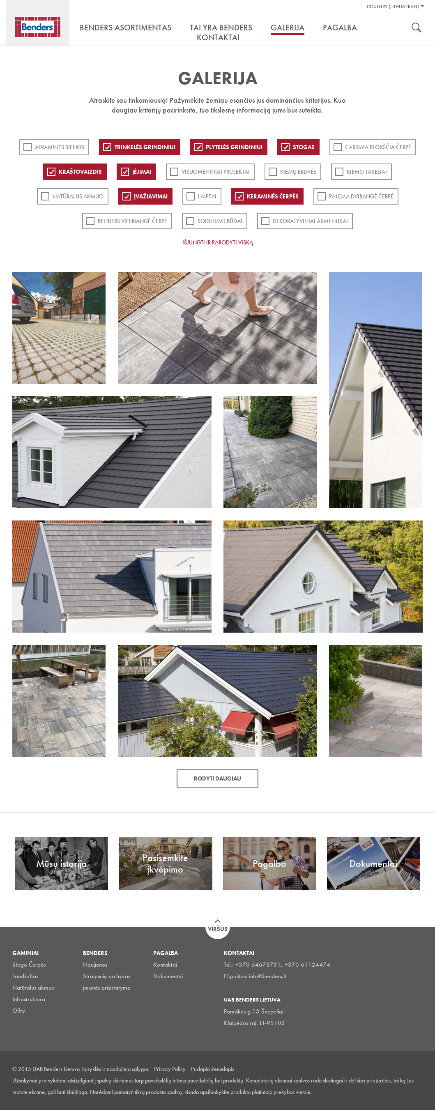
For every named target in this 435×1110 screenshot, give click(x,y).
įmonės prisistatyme (106, 987)
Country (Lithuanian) (393, 6)
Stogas (304, 147)
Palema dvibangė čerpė (361, 196)
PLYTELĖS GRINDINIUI (234, 147)
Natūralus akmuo (78, 196)
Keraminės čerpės (273, 196)
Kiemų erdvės (298, 171)
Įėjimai (141, 171)
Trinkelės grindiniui (145, 147)
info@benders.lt (267, 976)
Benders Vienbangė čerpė (132, 221)
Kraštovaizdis (80, 171)
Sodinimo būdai (220, 221)
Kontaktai (165, 964)
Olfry (18, 1010)
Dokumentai (168, 976)
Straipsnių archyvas (106, 976)
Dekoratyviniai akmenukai (310, 221)
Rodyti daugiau (217, 778)
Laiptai (207, 196)
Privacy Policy (170, 1069)
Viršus (218, 929)
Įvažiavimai (151, 196)
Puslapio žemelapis (212, 1069)
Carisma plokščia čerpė (378, 147)
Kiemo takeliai (367, 171)
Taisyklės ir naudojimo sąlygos (115, 1069)
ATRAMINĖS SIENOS (59, 147)
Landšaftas (25, 976)
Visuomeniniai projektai (216, 171)
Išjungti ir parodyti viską (217, 242)
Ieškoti (416, 28)
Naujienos (95, 964)
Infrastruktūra (28, 999)
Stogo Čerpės (29, 964)
